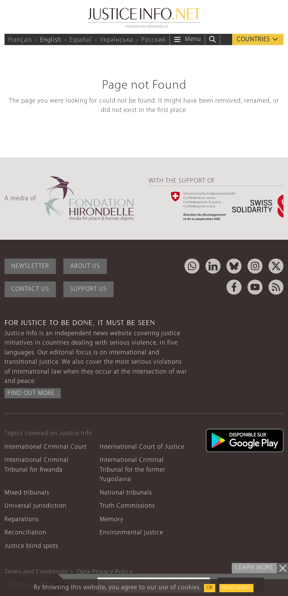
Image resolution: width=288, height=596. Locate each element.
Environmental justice (131, 532)
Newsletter (30, 266)
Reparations (21, 519)
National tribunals (126, 493)
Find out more (31, 393)
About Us (85, 266)
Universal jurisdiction (35, 506)
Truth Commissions (127, 506)
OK (210, 588)
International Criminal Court (45, 447)
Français (20, 40)
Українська (116, 40)
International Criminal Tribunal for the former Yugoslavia (132, 470)
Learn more (254, 567)
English (50, 40)
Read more (236, 588)
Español (80, 40)
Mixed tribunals (26, 493)
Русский (153, 40)
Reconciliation (25, 532)
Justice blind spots (31, 546)
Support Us (88, 289)
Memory (111, 519)
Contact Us (30, 289)
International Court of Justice (142, 447)
